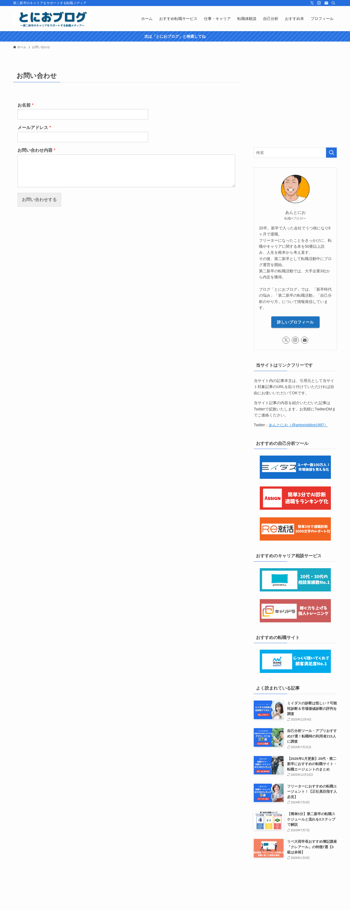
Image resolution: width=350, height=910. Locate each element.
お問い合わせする (39, 199)
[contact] (326, 3)
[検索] (333, 3)
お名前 (26, 105)
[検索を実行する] (331, 152)
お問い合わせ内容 (37, 150)
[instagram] (319, 3)
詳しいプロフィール (295, 322)
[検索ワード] (295, 152)
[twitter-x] (312, 3)
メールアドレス (34, 127)
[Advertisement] (295, 103)
